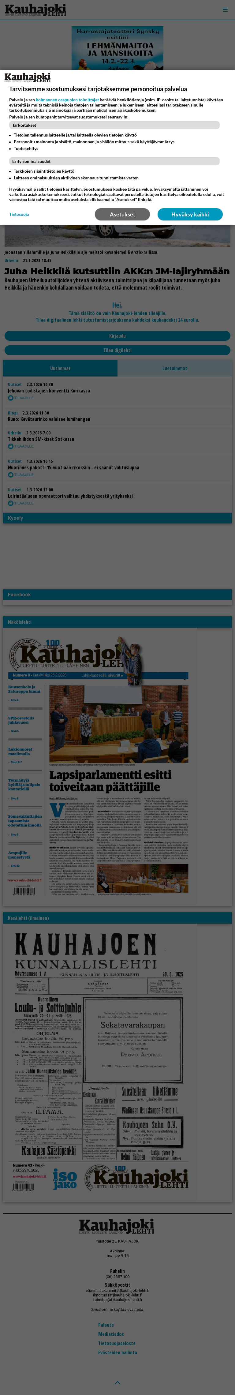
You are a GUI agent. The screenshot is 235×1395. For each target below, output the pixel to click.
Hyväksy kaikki (190, 214)
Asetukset (122, 214)
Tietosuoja (19, 214)
